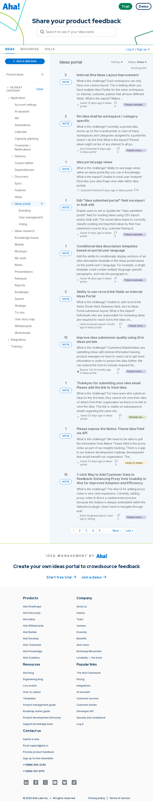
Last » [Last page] (129, 530)
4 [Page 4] (93, 530)
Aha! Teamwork (32, 644)
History (80, 612)
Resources (29, 49)
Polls (50, 49)
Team (79, 619)
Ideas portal (89, 151)
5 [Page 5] (99, 530)
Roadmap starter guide (36, 711)
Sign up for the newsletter (38, 758)
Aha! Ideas (29, 619)
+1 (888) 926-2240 (34, 764)
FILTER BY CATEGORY (14, 89)
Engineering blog (33, 679)
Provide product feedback (38, 751)
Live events (30, 685)
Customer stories (86, 704)
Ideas (9, 49)
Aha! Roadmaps (32, 606)
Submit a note (31, 739)
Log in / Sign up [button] (138, 49)
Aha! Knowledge (32, 651)
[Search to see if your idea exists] (78, 31)
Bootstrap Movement (88, 651)
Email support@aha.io (35, 745)
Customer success (87, 698)
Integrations (83, 685)
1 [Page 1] (73, 530)
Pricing (80, 679)
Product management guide (39, 704)
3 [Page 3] (86, 530)
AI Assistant (83, 692)
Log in (80, 723)
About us (81, 606)
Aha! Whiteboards (33, 625)
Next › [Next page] (117, 530)
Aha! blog (28, 672)
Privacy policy (96, 798)
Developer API (84, 711)
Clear (39, 89)
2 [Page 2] (79, 530)
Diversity (81, 632)
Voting (91, 518)
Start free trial (61, 577)
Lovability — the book (89, 657)
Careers (81, 625)
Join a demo (93, 577)
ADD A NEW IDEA (25, 61)
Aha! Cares (82, 644)
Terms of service (119, 798)
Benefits (81, 638)
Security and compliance (90, 717)
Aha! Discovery (32, 612)
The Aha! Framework (88, 672)
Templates (29, 698)
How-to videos (32, 692)
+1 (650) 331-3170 (33, 771)
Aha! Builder (30, 632)
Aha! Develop (31, 638)
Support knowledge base (38, 723)
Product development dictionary (42, 717)
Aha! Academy (31, 657)
